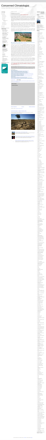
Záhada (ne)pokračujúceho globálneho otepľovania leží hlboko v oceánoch (24, 140)
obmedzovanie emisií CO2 (41, 249)
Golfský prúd (39, 133)
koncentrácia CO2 (40, 200)
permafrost (39, 268)
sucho (38, 356)
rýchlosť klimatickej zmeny (41, 319)
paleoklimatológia (40, 264)
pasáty (38, 267)
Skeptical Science (4, 58)
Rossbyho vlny (39, 316)
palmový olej (39, 265)
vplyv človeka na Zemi (40, 403)
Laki (38, 215)
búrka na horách (40, 58)
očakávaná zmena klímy (40, 251)
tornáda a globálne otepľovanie (40, 378)
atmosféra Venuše (40, 52)
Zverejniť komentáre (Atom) (19, 108)
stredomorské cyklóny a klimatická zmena (40, 355)
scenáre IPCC (39, 325)
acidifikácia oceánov (40, 32)
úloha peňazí (39, 390)
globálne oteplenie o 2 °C (41, 126)
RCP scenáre (39, 305)
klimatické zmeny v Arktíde (41, 187)
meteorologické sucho (40, 230)
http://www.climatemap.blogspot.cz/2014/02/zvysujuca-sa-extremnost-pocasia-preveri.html (22, 73)
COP (38, 68)
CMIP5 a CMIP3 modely (40, 66)
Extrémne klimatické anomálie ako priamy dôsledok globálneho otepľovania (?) (25, 136)
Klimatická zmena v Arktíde (41, 175)
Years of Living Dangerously (41, 416)
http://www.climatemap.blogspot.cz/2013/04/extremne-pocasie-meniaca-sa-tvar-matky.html (22, 74)
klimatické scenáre (40, 185)
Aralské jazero (39, 46)
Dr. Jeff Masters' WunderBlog (4, 37)
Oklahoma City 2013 (40, 257)
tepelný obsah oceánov (40, 372)
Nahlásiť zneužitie (39, 432)
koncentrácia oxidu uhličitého (40, 201)
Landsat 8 (39, 216)
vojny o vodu (39, 400)
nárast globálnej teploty (40, 240)
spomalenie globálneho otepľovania (40, 343)
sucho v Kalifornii (40, 362)
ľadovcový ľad (39, 214)
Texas (38, 375)
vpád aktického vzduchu (40, 402)
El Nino (38, 89)
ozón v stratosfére (40, 261)
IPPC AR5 (39, 153)
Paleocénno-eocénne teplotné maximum (40, 263)
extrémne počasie (40, 103)
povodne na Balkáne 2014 (41, 290)
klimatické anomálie (40, 179)
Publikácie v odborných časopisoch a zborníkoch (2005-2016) (41, 17)
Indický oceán (39, 150)
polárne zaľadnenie (40, 280)
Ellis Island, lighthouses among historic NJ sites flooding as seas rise (5, 35)
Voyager (39, 401)
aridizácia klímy (39, 47)
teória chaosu (39, 371)
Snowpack (3, 54)
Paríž (38, 266)
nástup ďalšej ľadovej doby (41, 242)
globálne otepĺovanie (40, 128)
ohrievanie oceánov (40, 254)
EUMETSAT (39, 100)
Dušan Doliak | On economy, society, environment (4, 41)
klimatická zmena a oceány (41, 171)
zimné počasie (39, 426)
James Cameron (40, 154)
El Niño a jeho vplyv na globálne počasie (40, 93)
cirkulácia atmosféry (40, 63)
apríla (4, 18)
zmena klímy (39, 427)
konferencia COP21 (40, 206)
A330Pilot (25, 437)
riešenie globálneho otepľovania (40, 311)
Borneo (38, 57)
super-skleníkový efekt (40, 363)
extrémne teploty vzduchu (41, 109)
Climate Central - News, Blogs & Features (5, 33)
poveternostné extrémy (40, 286)
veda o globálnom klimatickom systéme (40, 394)
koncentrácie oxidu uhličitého (40, 203)
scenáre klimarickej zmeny (41, 326)
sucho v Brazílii (39, 361)
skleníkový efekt (39, 334)
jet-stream (39, 156)
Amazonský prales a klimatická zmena (40, 41)
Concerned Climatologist (15, 5)
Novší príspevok (14, 106)
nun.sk (3, 52)
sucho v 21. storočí (40, 360)
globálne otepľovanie (40, 129)
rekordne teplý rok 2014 (40, 308)
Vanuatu (39, 392)
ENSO (38, 98)
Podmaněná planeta (40, 277)
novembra (4, 24)
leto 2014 (39, 217)
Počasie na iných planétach (41, 276)
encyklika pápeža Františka (41, 97)
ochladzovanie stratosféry (41, 255)
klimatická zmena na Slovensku (40, 174)
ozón (38, 260)
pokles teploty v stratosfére (41, 279)
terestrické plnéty (40, 373)
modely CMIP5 (39, 233)
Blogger (31, 437)
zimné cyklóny (39, 425)
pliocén (38, 275)
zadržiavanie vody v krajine (41, 417)
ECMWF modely (40, 87)
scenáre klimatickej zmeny (41, 327)
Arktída (38, 50)
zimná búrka (39, 424)
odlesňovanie (39, 253)
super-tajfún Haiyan (40, 364)
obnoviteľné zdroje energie (41, 250)
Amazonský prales (40, 40)
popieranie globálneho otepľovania (40, 282)
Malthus (38, 222)
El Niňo (38, 90)
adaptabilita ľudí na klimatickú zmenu (40, 34)
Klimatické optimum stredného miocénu (40, 184)
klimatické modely (40, 182)
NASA (38, 241)
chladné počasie (40, 149)
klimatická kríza (39, 165)
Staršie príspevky (32, 106)
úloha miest (39, 389)
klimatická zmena (40, 166)
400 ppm (39, 31)
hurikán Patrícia (39, 142)
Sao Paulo (39, 320)
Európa (38, 102)
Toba (38, 377)
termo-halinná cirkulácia (40, 374)
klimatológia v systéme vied (41, 193)
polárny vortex (39, 281)
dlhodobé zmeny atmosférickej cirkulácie (40, 77)
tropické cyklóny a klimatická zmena (40, 384)
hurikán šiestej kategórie (40, 143)
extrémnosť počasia (40, 114)
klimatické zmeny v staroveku (40, 188)
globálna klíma (39, 123)
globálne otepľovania (40, 127)
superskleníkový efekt (40, 365)
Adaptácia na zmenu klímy (41, 37)
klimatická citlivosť (40, 164)
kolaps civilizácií (39, 197)
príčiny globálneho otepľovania (40, 299)
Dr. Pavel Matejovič (40, 80)
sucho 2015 (39, 357)
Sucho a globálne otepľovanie (40, 358)
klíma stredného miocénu (41, 163)
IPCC (38, 152)
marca (4, 17)
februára (4, 16)
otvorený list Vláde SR (40, 259)
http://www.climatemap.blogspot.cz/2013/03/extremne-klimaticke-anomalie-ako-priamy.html (22, 78)
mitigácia (39, 232)
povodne (39, 289)
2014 (3, 14)
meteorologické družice (40, 229)
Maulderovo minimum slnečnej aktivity (40, 224)
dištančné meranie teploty (41, 74)
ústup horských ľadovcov (41, 391)
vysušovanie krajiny (40, 413)
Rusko (38, 318)
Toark (38, 376)
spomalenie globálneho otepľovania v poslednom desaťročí (41, 345)
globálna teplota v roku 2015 (41, 125)
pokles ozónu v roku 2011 (41, 278)
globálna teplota (39, 124)
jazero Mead (39, 155)
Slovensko (39, 336)
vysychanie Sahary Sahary (41, 414)
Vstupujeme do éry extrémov (5, 20)
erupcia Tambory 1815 (40, 99)
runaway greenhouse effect (41, 317)
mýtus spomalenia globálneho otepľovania (40, 235)
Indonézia (39, 151)
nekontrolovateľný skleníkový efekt (40, 245)
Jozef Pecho (39, 23)
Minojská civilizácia (40, 231)
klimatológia (39, 190)
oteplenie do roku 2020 (40, 258)
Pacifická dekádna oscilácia (41, 262)
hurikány (39, 144)
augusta (4, 22)
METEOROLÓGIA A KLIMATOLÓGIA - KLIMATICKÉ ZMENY (5, 49)
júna (3, 19)
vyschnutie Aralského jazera (41, 412)
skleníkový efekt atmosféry (41, 335)
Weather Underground (23, 43)
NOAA (38, 246)
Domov (23, 106)
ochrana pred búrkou (40, 256)
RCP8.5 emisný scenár (40, 306)
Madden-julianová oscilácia (41, 219)
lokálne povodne (40, 218)
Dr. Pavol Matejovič (40, 83)
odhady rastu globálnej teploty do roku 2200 (40, 252)
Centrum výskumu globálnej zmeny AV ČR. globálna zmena (41, 62)
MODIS (38, 234)
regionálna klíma (40, 307)
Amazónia (39, 39)
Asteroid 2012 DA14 (40, 51)
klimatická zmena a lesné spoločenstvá (41, 170)
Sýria (38, 366)
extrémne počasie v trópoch (41, 107)
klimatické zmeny (40, 186)
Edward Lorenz (39, 88)
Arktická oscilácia (40, 49)
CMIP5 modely (39, 67)
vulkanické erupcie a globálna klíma (40, 408)
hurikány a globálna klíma (41, 145)
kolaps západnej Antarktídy (41, 199)
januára (4, 15)
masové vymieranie (40, 223)
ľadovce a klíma (39, 213)
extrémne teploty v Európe (41, 108)
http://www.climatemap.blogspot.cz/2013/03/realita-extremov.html (19, 77)
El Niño (38, 91)
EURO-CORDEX (40, 101)
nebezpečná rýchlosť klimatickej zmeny (40, 244)
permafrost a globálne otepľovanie (40, 269)
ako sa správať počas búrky (41, 38)
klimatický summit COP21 (41, 189)
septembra (4, 23)
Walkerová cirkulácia (40, 415)
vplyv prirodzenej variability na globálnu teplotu (41, 405)
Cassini (38, 60)
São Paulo (39, 321)
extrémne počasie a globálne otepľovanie (40, 104)
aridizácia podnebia (40, 48)
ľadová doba (39, 212)
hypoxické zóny (39, 146)
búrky (38, 59)
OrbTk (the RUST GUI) (5, 42)
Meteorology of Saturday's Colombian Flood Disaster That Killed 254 (5, 39)
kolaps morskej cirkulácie (41, 198)
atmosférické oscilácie (40, 53)
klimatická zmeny (40, 176)
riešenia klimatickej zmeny (41, 309)
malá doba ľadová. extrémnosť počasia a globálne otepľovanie (40, 221)
